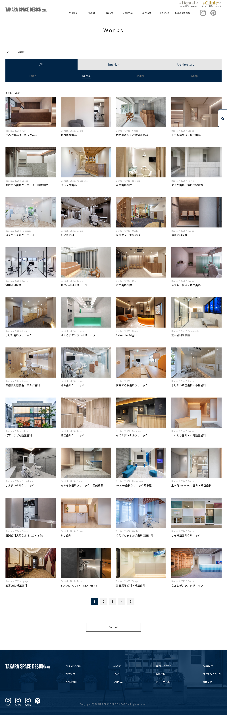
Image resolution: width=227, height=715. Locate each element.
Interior (113, 64)
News (118, 12)
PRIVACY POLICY (212, 674)
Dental (86, 76)
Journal (135, 12)
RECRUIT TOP (164, 666)
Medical (141, 76)
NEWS (117, 674)
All (41, 64)
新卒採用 (161, 674)
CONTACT (208, 666)
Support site (184, 12)
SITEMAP (208, 682)
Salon (32, 76)
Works (86, 12)
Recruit (168, 12)
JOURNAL (120, 682)
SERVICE (73, 674)
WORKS (118, 666)
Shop (194, 76)
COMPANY (74, 682)
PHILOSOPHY (76, 666)
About (102, 12)
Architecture (185, 64)
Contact (152, 12)
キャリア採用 (163, 682)
